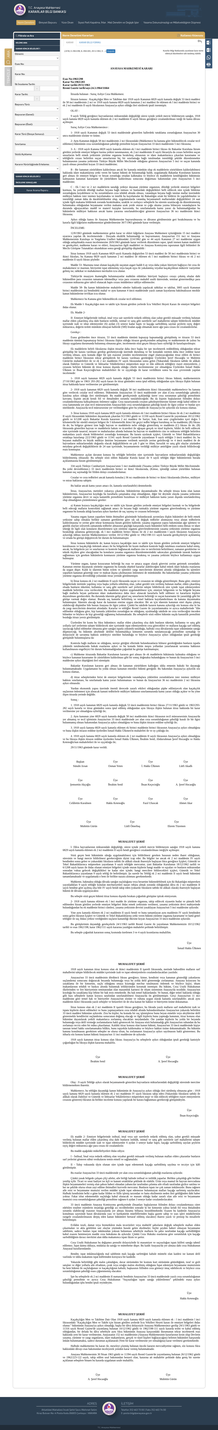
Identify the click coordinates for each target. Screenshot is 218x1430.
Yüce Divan (67, 22)
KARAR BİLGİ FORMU (90, 42)
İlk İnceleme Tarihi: (25, 84)
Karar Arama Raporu (37, 190)
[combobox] (37, 118)
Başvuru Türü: (22, 104)
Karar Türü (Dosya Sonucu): (29, 134)
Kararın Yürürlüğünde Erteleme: (32, 164)
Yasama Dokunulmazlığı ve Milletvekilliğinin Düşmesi (171, 22)
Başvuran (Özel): (24, 124)
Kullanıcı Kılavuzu (190, 35)
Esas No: (19, 63)
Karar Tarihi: (21, 94)
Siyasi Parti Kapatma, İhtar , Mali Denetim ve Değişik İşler (108, 22)
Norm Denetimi (26, 22)
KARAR (70, 42)
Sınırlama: (20, 144)
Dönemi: (19, 53)
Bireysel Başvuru (48, 22)
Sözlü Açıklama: (23, 154)
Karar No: (20, 74)
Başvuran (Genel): (24, 114)
